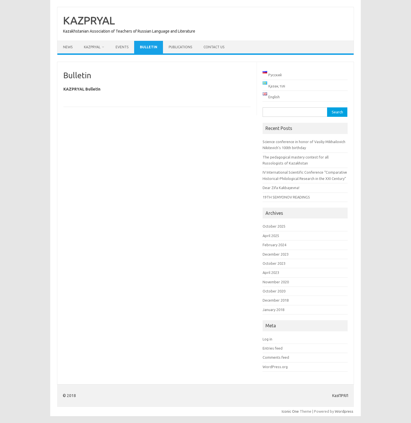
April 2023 (271, 272)
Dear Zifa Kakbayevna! (281, 188)
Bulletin (148, 47)
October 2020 (274, 291)
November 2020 (276, 282)
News (67, 47)
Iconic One (290, 411)
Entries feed (273, 348)
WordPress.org (275, 367)
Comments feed (276, 357)
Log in (267, 339)
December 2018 (276, 300)
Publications (180, 47)
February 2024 (274, 245)
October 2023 (274, 263)
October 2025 (274, 226)
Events (122, 47)
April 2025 (271, 236)
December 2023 (276, 254)
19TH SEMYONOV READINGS (286, 197)
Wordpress (344, 411)
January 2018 (273, 310)
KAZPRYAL (89, 20)
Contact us (214, 47)
